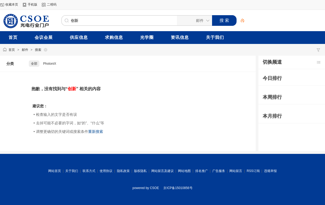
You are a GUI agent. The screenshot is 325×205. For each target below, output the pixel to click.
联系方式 (89, 171)
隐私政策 (123, 171)
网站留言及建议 (162, 171)
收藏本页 (11, 4)
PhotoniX (49, 63)
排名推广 (201, 171)
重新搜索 (95, 131)
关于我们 (71, 171)
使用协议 (106, 171)
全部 (34, 63)
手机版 (32, 4)
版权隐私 (140, 171)
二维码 (51, 4)
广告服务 (218, 171)
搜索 (38, 50)
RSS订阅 (253, 171)
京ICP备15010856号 (177, 188)
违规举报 (270, 171)
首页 (12, 50)
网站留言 (235, 171)
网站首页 (54, 171)
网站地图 (184, 171)
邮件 (25, 50)
